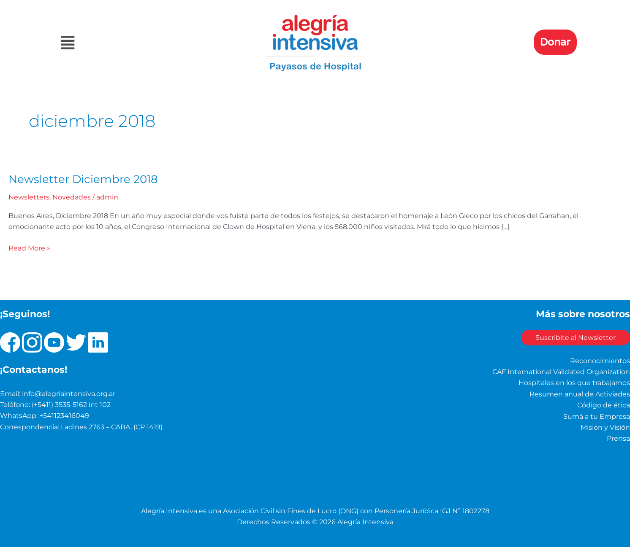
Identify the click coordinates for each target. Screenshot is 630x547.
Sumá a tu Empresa (596, 416)
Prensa (618, 438)
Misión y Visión (605, 427)
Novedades (71, 197)
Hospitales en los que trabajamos (574, 382)
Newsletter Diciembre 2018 (83, 179)
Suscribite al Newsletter (573, 337)
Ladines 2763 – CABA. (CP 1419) (112, 426)
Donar (555, 42)
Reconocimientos (600, 360)
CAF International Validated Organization (561, 371)
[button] (139, 43)
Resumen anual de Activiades (580, 393)
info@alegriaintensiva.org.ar (68, 393)
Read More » (29, 246)
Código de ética (603, 405)
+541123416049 (64, 415)
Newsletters (28, 197)
